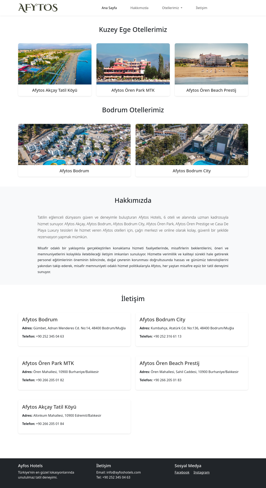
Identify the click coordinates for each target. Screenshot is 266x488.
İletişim (201, 8)
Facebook (182, 472)
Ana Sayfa (109, 8)
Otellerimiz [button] (171, 8)
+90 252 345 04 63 (50, 336)
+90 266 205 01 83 (168, 380)
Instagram (201, 472)
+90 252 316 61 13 (168, 336)
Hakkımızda (139, 8)
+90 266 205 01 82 (50, 380)
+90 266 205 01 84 (50, 423)
